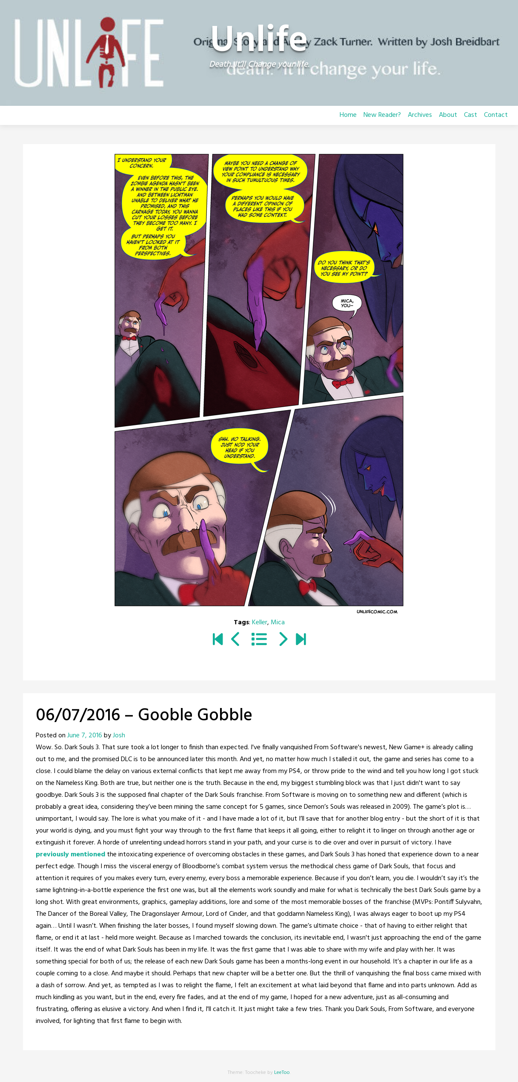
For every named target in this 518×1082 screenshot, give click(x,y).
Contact (496, 115)
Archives (420, 115)
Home (348, 115)
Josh (119, 735)
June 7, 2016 (84, 735)
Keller (259, 622)
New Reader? (382, 115)
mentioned (88, 854)
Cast (470, 115)
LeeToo (282, 1072)
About (448, 115)
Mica (278, 622)
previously (52, 854)
